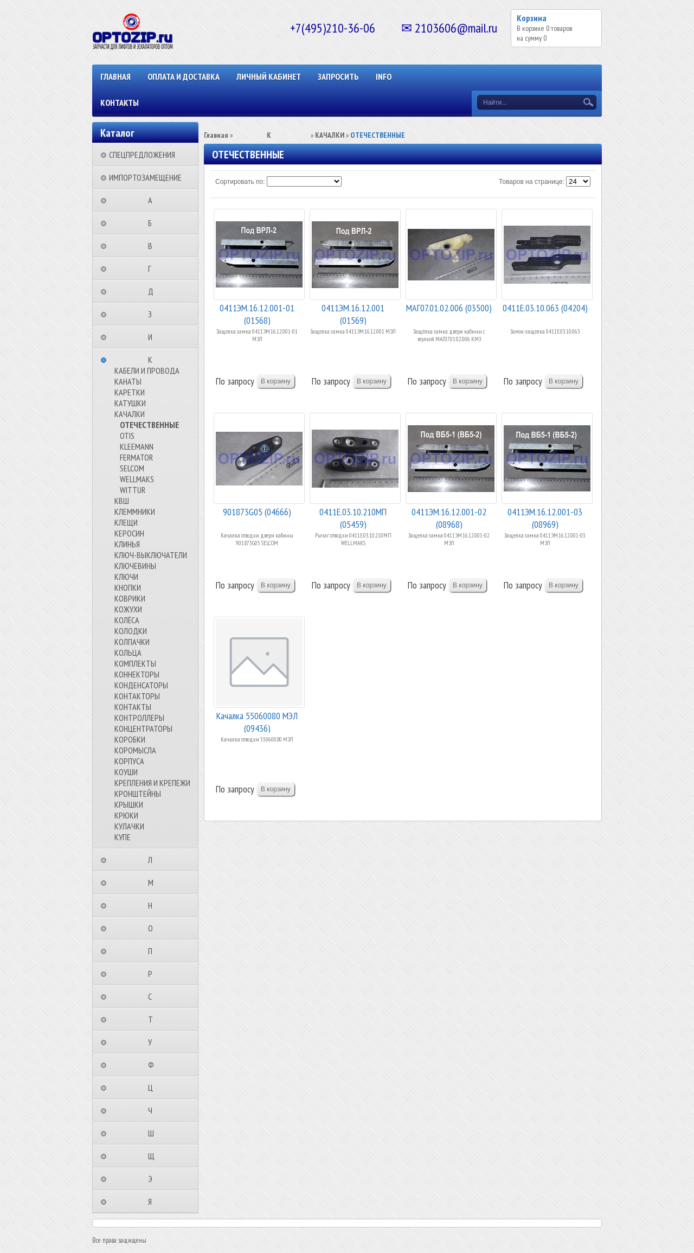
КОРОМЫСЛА (135, 750)
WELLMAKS (137, 479)
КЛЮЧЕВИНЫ (135, 565)
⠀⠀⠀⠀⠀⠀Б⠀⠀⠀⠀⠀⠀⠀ (153, 223)
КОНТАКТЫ (119, 102)
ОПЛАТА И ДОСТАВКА (183, 76)
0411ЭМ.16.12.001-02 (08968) (449, 517)
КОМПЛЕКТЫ (135, 663)
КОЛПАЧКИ (132, 641)
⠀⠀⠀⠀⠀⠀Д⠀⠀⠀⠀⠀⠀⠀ (154, 291)
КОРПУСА (129, 761)
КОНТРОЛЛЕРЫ (139, 717)
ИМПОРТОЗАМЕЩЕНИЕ (145, 177)
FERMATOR (136, 457)
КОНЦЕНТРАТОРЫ (143, 728)
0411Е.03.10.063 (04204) (545, 308)
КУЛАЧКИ (129, 826)
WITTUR (132, 489)
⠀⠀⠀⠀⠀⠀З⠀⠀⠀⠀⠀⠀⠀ (153, 314)
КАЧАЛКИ (129, 413)
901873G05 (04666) (257, 512)
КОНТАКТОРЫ (137, 696)
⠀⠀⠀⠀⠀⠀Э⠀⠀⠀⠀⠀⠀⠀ (153, 1178)
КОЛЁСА (126, 620)
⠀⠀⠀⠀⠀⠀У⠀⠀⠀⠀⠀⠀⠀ (153, 1042)
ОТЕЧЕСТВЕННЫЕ (149, 424)
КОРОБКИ (129, 739)
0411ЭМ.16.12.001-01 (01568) (257, 313)
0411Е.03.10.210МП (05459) (353, 517)
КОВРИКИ (129, 598)
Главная (115, 76)
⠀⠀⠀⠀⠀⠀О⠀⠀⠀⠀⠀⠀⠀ (153, 928)
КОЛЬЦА (128, 652)
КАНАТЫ (128, 381)
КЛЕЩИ (126, 522)
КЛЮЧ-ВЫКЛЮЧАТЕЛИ (150, 554)
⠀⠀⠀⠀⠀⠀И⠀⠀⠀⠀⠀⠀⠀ (153, 336)
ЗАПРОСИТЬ (338, 76)
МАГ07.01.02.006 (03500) (449, 308)
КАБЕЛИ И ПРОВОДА (146, 370)
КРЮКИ (126, 815)
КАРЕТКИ (129, 392)
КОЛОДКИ (130, 630)
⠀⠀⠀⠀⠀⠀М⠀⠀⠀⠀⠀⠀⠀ (154, 882)
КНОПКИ (127, 587)
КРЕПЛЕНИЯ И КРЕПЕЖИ (152, 782)
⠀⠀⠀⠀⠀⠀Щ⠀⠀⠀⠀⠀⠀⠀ (154, 1155)
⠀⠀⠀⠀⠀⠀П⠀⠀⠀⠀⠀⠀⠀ (153, 950)
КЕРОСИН (129, 533)
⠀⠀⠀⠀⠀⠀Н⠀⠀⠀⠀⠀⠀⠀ (153, 905)
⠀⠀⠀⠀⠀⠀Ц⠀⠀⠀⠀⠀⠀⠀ (153, 1087)
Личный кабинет (268, 76)
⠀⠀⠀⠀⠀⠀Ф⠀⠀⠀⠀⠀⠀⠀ (154, 1064)
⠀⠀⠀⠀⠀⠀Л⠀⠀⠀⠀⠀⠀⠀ (153, 859)
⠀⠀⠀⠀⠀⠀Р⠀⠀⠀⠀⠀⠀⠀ (153, 973)
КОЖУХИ (128, 609)
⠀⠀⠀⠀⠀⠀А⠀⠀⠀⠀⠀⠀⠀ (153, 200)
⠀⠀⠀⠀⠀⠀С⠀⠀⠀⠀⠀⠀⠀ (153, 996)
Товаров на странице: (531, 182)
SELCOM (132, 468)
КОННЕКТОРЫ (136, 674)
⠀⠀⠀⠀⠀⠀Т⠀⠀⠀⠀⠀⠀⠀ (153, 1019)
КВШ (121, 500)
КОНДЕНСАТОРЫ (141, 685)
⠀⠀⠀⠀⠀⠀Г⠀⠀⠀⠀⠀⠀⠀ (153, 268)
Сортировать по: (240, 182)
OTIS (127, 435)
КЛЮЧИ (126, 576)
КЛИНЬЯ (127, 544)
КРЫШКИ (128, 804)
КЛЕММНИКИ (134, 511)
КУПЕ (122, 837)
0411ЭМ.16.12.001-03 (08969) (544, 517)
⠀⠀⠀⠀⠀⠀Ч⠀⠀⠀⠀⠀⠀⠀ (153, 1110)
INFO (383, 76)
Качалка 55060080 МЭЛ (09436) (257, 721)
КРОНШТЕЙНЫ (137, 793)
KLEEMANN (136, 446)
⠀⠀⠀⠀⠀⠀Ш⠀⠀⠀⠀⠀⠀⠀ (154, 1133)
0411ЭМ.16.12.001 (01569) (353, 313)
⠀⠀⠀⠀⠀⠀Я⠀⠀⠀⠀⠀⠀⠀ (153, 1201)
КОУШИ (126, 771)
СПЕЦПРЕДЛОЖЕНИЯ (142, 154)
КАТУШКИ (130, 403)
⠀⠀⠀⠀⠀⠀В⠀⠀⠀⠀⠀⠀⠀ (153, 245)
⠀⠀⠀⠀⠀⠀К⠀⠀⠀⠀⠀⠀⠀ (153, 359)
